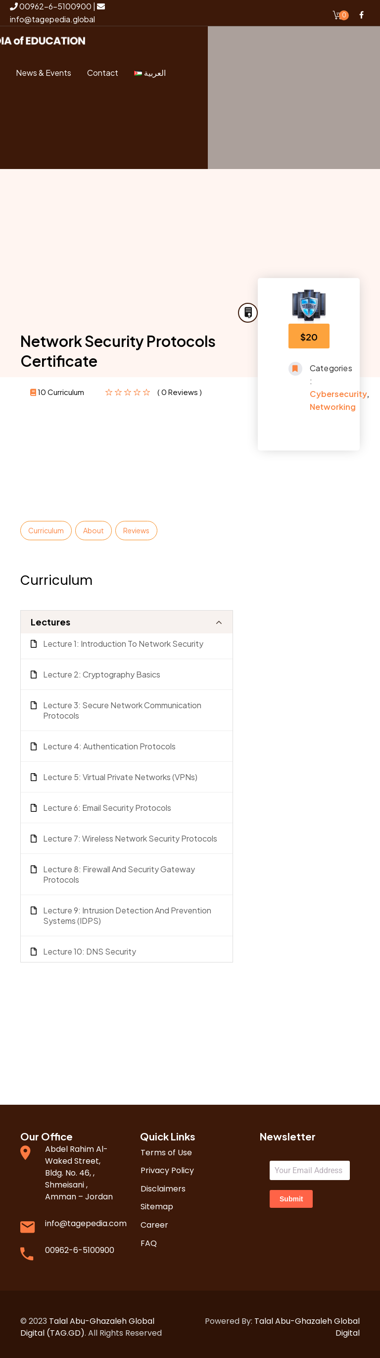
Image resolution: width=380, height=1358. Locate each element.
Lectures (50, 616)
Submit (291, 1193)
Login (65, 110)
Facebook (361, 15)
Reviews (136, 524)
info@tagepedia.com (86, 1217)
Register (59, 145)
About (93, 524)
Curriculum (46, 524)
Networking (333, 401)
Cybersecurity (338, 388)
